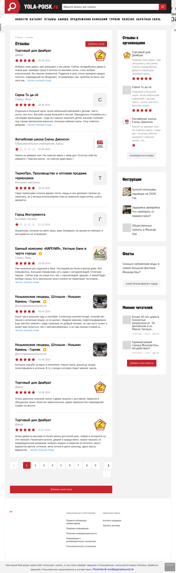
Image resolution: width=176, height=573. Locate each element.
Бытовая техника (26, 218)
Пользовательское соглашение (81, 546)
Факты (128, 253)
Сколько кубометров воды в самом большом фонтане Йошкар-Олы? (141, 268)
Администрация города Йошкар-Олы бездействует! (145, 345)
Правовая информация (77, 528)
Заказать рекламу (111, 525)
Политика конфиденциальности (81, 533)
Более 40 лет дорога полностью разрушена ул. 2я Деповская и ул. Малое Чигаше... (145, 323)
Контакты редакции (112, 520)
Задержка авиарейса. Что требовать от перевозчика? (146, 212)
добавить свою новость (141, 363)
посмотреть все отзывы (142, 155)
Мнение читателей (137, 307)
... (107, 473)
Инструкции (132, 179)
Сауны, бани (23, 99)
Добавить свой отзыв (61, 489)
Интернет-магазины (27, 182)
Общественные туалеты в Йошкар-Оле (144, 230)
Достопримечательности (30, 305)
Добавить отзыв (96, 44)
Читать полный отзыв (39, 80)
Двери (19, 54)
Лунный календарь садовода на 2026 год (144, 194)
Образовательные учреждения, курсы (39, 143)
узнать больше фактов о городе (141, 283)
